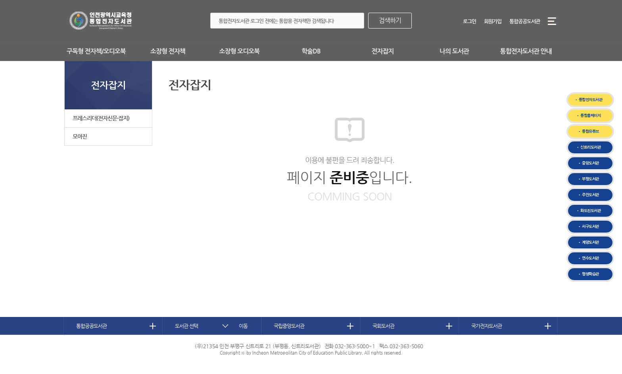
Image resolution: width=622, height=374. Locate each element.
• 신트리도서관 (588, 147)
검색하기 (390, 20)
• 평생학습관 (588, 274)
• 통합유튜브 (588, 131)
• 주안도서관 (588, 195)
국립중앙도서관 (289, 326)
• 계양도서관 (588, 242)
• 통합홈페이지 (588, 115)
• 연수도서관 (588, 258)
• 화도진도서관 (588, 210)
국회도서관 (383, 326)
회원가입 (492, 21)
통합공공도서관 (524, 21)
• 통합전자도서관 (588, 99)
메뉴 (552, 21)
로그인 (469, 21)
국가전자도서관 (486, 326)
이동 (243, 326)
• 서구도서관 (588, 226)
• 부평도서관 (588, 179)
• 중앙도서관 (588, 163)
